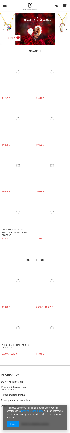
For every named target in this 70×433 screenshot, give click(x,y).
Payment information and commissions (14, 388)
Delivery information (12, 382)
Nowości (35, 51)
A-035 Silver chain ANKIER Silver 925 (15, 346)
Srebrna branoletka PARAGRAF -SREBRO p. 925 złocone (14, 232)
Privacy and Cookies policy (15, 400)
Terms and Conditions (13, 395)
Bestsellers (35, 260)
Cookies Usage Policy (32, 411)
